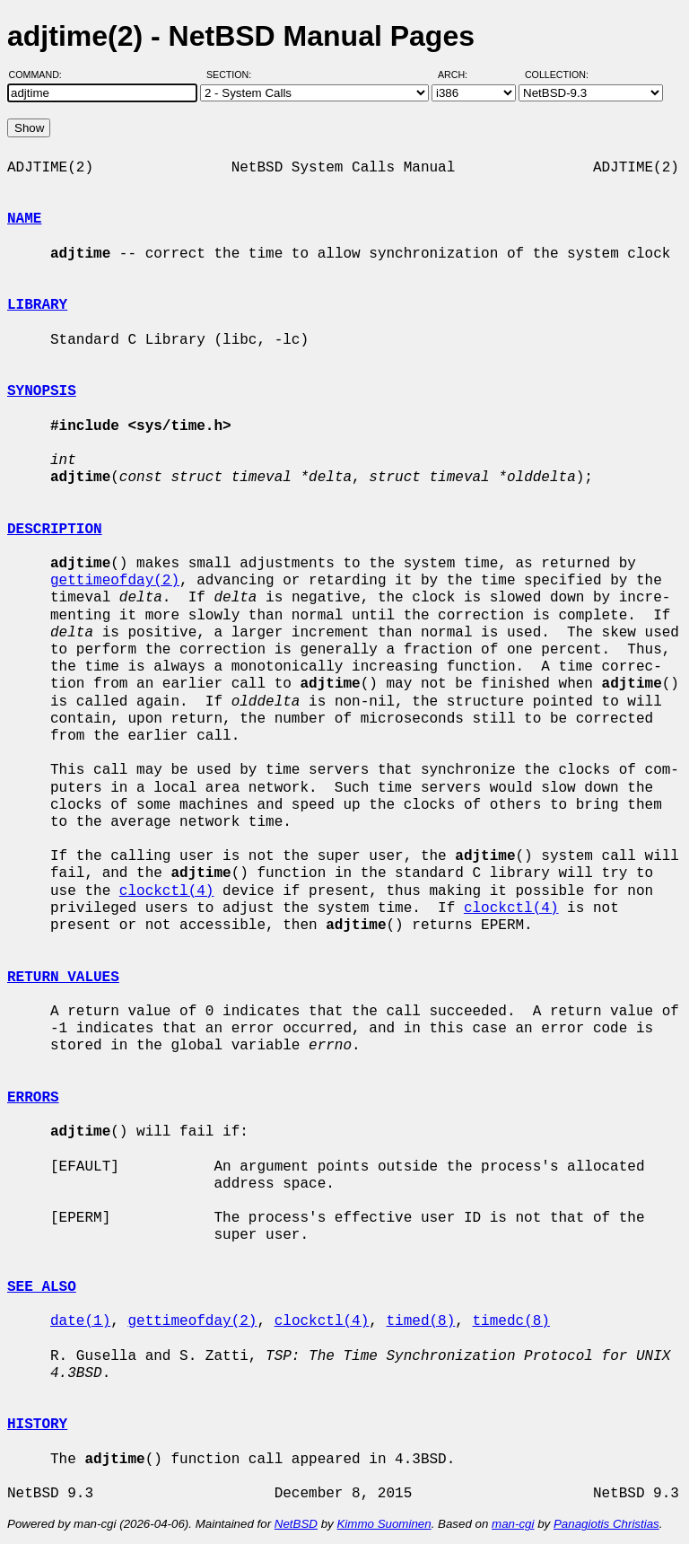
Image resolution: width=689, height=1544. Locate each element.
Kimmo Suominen (383, 1524)
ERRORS (33, 1098)
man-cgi (513, 1524)
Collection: (557, 74)
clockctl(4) (166, 891)
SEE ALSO (41, 1287)
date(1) (80, 1321)
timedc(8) (510, 1321)
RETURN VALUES (63, 977)
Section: (232, 74)
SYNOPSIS (41, 391)
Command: (41, 74)
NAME (24, 219)
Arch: (461, 74)
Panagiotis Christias (606, 1524)
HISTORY (37, 1424)
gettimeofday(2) (114, 581)
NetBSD (296, 1524)
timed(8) (420, 1321)
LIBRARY (37, 305)
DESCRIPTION (54, 530)
